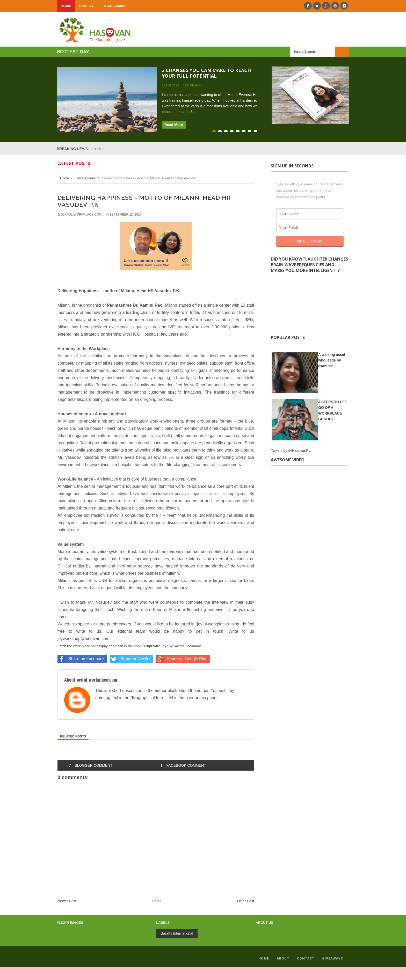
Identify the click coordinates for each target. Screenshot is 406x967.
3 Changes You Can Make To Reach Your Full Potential (206, 73)
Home (66, 6)
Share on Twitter (130, 659)
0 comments (192, 85)
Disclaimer (115, 6)
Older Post (245, 901)
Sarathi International (177, 933)
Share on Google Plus (181, 659)
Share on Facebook (81, 659)
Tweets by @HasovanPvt (291, 450)
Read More (173, 125)
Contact (87, 6)
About (283, 958)
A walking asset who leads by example (331, 360)
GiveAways (332, 958)
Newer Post (66, 901)
